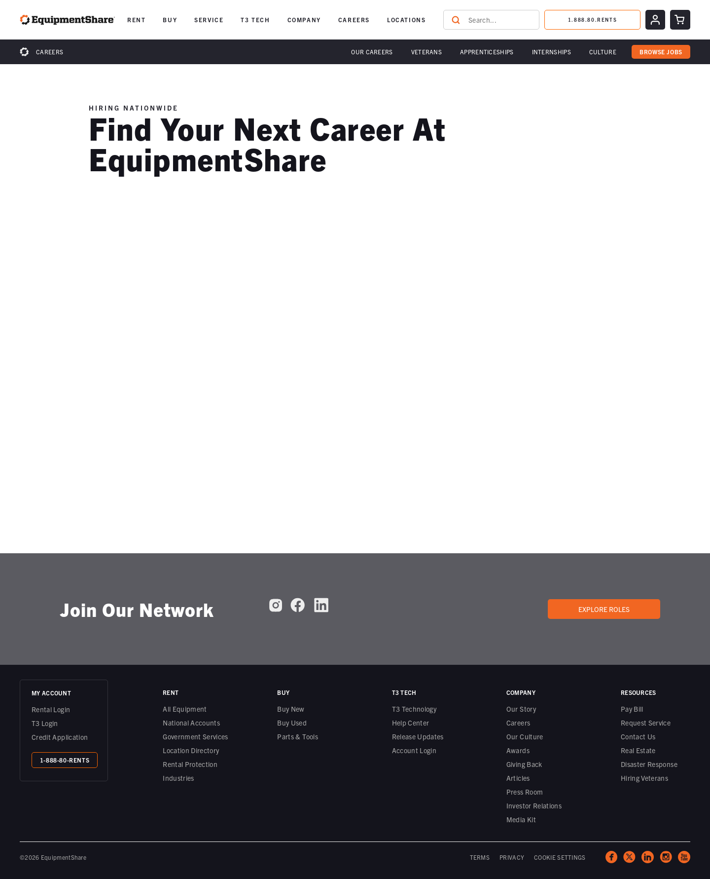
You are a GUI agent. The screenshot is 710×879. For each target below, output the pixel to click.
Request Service (646, 722)
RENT (136, 19)
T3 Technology (414, 708)
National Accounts (191, 722)
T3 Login (45, 723)
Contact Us (638, 736)
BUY (170, 19)
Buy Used (292, 722)
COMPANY (304, 19)
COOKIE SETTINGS (560, 857)
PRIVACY (511, 857)
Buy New (290, 708)
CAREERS (354, 19)
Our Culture (524, 736)
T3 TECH (255, 19)
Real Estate (638, 750)
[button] (136, 19)
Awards (518, 750)
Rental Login (51, 709)
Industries (178, 777)
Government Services (195, 736)
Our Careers (371, 51)
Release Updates (418, 736)
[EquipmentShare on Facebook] (297, 605)
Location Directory (191, 750)
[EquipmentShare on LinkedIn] (321, 605)
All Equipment (185, 708)
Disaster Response (649, 764)
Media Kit (521, 819)
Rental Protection (190, 764)
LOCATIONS (406, 19)
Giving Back (524, 764)
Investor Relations (534, 805)
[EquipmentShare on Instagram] (276, 605)
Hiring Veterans (644, 777)
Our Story (521, 708)
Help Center (410, 722)
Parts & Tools (297, 736)
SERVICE (208, 19)
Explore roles (604, 609)
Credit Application (60, 736)
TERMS (480, 857)
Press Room (524, 791)
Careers (49, 51)
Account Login (414, 750)
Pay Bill (632, 708)
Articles (518, 777)
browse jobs (660, 51)
